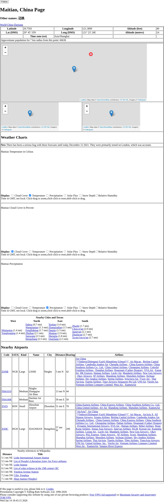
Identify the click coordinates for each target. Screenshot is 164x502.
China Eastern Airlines (140, 364)
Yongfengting (8, 333)
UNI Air (142, 381)
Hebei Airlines (146, 426)
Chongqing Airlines (139, 367)
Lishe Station (20, 464)
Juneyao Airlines (122, 428)
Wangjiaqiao (31, 327)
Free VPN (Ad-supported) (103, 494)
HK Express (86, 373)
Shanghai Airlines (85, 437)
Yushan (52, 324)
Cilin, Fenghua (21, 475)
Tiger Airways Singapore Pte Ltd (119, 381)
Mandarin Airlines (132, 373)
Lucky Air (116, 373)
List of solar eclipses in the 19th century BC (36, 468)
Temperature (38, 195)
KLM (135, 428)
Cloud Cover (21, 195)
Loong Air (91, 431)
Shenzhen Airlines (135, 376)
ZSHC (5, 428)
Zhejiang (18, 24)
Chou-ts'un (77, 329)
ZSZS (5, 406)
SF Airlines (99, 376)
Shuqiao (53, 333)
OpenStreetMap (103, 100)
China (10, 24)
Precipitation (56, 195)
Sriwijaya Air (131, 379)
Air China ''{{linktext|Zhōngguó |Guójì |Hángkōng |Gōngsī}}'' (102, 360)
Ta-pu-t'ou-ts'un (80, 337)
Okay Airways (84, 376)
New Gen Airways (152, 373)
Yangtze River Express (111, 446)
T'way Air (144, 379)
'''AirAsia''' (81, 411)
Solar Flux (72, 195)
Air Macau (136, 361)
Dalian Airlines (124, 423)
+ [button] (5, 48)
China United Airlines (116, 367)
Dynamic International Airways (93, 426)
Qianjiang (54, 339)
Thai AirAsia (99, 440)
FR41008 (6, 399)
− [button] (5, 52)
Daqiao (52, 330)
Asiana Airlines (102, 417)
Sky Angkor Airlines (96, 379)
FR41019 (6, 391)
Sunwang (30, 336)
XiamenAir (130, 384)
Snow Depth (88, 195)
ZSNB (5, 371)
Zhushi (75, 326)
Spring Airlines (115, 379)
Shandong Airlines (115, 376)
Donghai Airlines (104, 370)
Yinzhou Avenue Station (26, 471)
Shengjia (53, 336)
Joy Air (103, 407)
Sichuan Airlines (123, 437)
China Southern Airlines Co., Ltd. (142, 404)
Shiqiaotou (6, 330)
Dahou (28, 324)
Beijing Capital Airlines (123, 417)
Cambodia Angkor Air (96, 364)
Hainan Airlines (102, 373)
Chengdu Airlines (118, 364)
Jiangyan (76, 331)
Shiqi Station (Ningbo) (25, 478)
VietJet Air (152, 381)
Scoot (133, 434)
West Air (118, 384)
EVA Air (149, 370)
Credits (49, 489)
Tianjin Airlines (93, 381)
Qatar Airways (108, 434)
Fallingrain (142, 100)
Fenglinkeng (31, 330)
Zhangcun (77, 334)
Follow (4, 1)
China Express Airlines (112, 404)
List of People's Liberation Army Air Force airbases (40, 461)
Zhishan (29, 333)
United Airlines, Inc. (95, 443)
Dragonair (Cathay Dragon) (128, 370)
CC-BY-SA (124, 100)
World (3, 24)
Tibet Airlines (131, 440)
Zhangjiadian (55, 327)
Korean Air (145, 428)
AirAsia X (148, 414)
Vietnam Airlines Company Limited (94, 384)
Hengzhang (31, 339)
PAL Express (92, 434)
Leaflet (83, 100)
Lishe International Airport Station (31, 457)
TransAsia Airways (150, 440)
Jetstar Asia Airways (101, 428)
